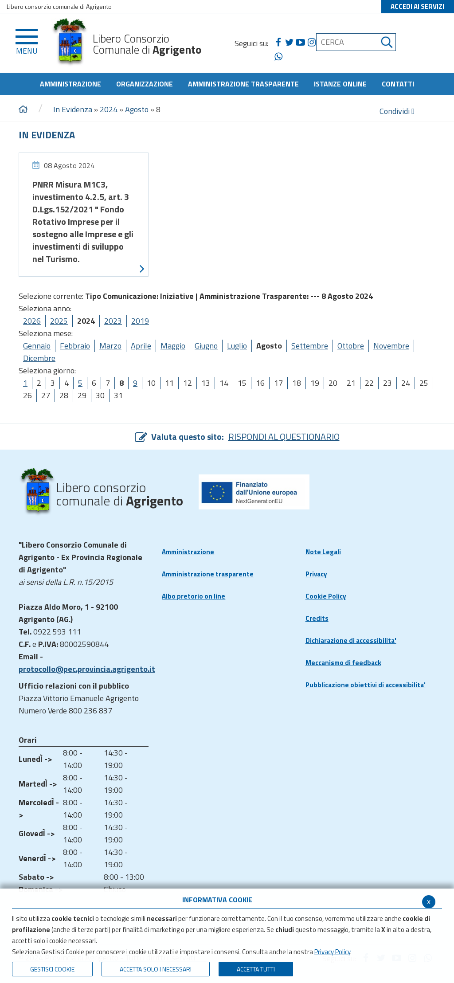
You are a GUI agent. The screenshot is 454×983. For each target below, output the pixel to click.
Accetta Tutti (256, 969)
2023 (113, 321)
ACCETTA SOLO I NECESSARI (156, 969)
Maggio (172, 346)
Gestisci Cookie (52, 969)
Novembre (391, 346)
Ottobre (350, 346)
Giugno (206, 346)
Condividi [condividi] (397, 111)
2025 (59, 321)
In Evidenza (72, 109)
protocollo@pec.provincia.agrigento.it (87, 669)
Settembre (309, 346)
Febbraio (75, 346)
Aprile (141, 346)
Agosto (137, 109)
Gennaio (37, 346)
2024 (108, 109)
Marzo (110, 346)
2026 (32, 321)
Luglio (237, 346)
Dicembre (39, 358)
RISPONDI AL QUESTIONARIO (284, 436)
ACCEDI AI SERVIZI (417, 6)
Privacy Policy (332, 952)
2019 (140, 321)
